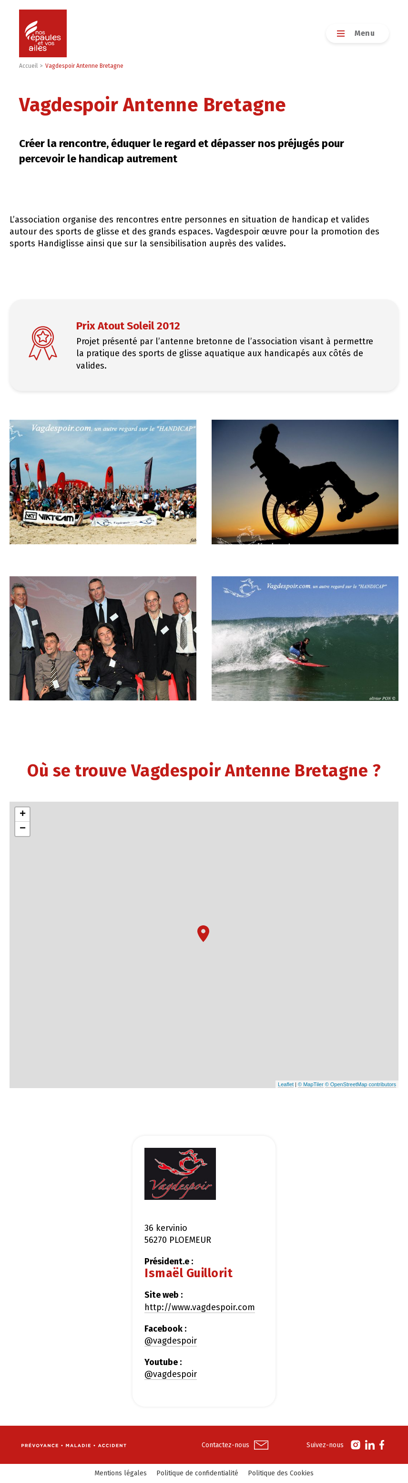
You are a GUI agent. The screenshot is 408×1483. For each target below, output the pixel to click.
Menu (365, 33)
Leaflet (286, 1084)
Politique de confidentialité (197, 1473)
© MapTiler (311, 1084)
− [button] (23, 829)
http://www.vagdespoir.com (199, 1307)
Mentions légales (120, 1473)
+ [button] (23, 814)
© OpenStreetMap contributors (360, 1084)
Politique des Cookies (281, 1473)
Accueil (28, 66)
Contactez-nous (225, 1445)
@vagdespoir (170, 1340)
